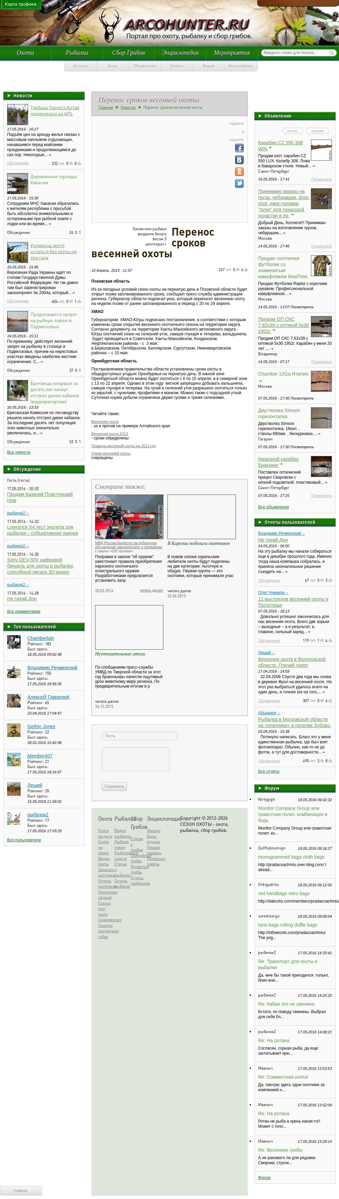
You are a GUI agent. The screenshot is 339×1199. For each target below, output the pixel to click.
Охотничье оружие (105, 894)
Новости (23, 95)
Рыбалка (77, 52)
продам (317, 131)
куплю (292, 131)
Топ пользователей (35, 626)
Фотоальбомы (240, 65)
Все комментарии (23, 611)
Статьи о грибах (137, 844)
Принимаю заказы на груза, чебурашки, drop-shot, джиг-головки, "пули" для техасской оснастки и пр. (284, 203)
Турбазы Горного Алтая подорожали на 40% (54, 110)
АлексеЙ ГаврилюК (48, 697)
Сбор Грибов (128, 52)
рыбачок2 (37, 814)
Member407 (40, 756)
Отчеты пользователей (290, 522)
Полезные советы (154, 861)
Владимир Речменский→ (281, 533)
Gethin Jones (41, 726)
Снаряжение (105, 919)
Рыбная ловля (121, 844)
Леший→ (266, 652)
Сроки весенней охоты (110, 453)
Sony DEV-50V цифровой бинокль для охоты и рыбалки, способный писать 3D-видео (40, 566)
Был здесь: (37, 648)
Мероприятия (232, 52)
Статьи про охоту (104, 909)
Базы (113, 65)
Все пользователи (24, 840)
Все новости (18, 452)
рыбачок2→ (18, 513)
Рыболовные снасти (121, 855)
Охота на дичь (105, 833)
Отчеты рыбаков (121, 883)
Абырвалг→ (269, 713)
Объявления (145, 65)
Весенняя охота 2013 (109, 434)
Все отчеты (268, 771)
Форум (208, 65)
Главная (105, 107)
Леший (34, 785)
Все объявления (273, 507)
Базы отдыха (153, 839)
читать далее (151, 590)
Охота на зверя (103, 847)
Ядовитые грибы (138, 869)
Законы (154, 830)
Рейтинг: (36, 643)
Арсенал (80, 65)
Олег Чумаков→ (273, 592)
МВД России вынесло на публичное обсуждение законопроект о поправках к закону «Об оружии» (128, 547)
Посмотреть (321, 179)
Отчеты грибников (138, 880)
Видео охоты (104, 861)
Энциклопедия (180, 52)
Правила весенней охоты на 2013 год (123, 446)
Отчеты (176, 65)
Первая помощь (154, 850)
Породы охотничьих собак (105, 931)
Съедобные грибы (138, 858)
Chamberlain (40, 638)
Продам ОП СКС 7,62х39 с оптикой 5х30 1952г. (283, 325)
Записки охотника (105, 872)
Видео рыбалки (121, 833)
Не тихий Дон (22, 598)
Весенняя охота (104, 421)
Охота (25, 52)
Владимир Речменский (52, 667)
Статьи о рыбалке (121, 869)
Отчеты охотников (105, 883)
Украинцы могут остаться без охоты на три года (53, 251)
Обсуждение (18, 163)
